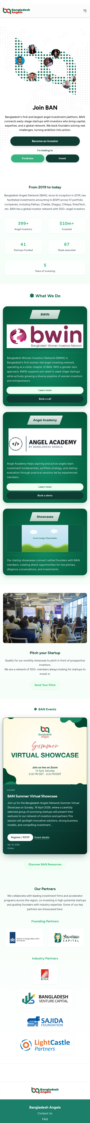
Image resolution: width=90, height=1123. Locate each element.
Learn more (45, 390)
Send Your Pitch (44, 685)
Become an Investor (45, 141)
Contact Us (45, 1113)
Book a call (45, 398)
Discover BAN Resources (45, 864)
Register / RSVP (20, 837)
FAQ (45, 1119)
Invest (62, 158)
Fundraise (27, 158)
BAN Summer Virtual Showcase (32, 796)
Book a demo (44, 495)
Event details (42, 837)
